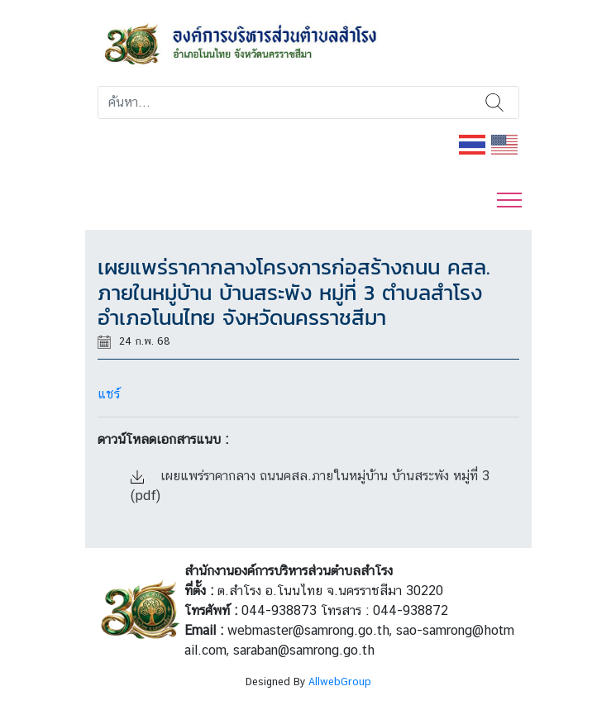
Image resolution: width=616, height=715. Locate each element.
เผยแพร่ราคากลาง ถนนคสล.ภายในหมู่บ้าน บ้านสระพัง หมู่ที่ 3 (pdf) (310, 485)
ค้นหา (495, 102)
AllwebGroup (339, 681)
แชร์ (109, 394)
